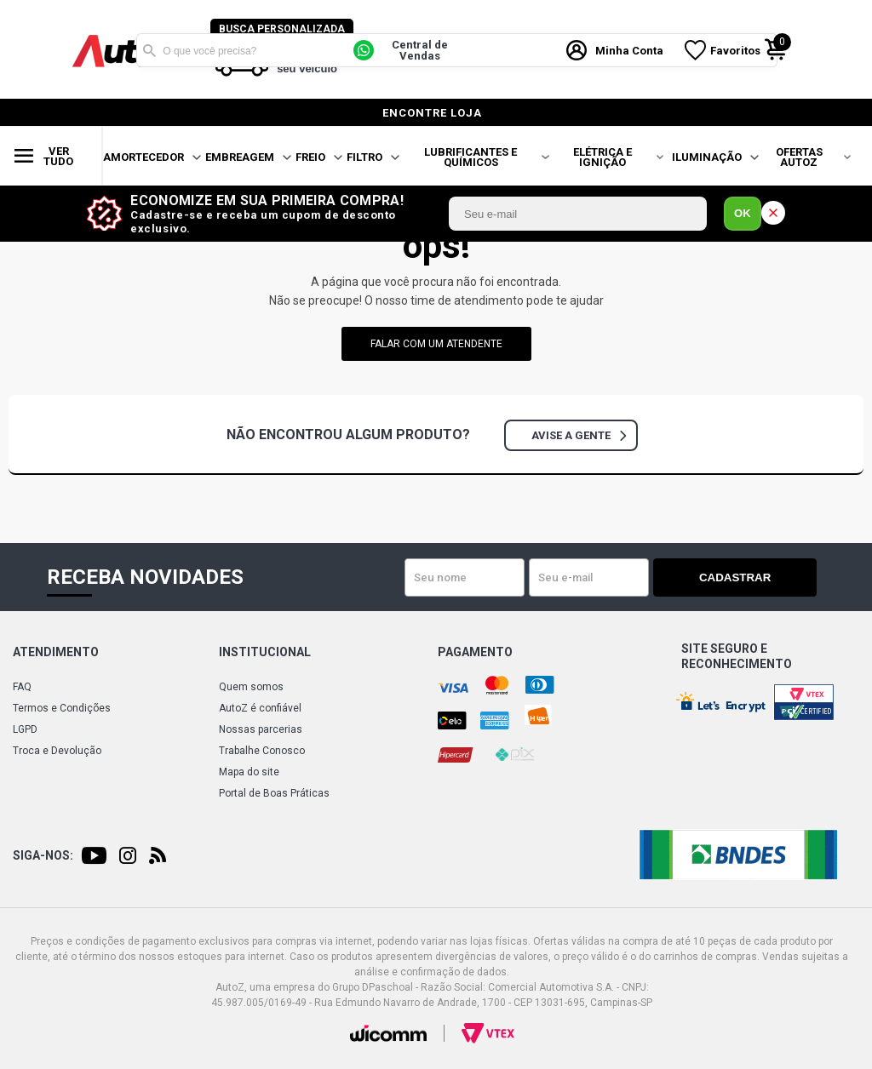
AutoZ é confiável (260, 708)
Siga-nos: (43, 855)
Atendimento (56, 652)
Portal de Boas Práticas (274, 793)
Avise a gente (578, 435)
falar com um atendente (436, 344)
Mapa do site (249, 772)
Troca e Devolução (57, 751)
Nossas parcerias (260, 729)
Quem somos (251, 687)
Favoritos (739, 49)
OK (742, 213)
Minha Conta (633, 49)
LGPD (25, 729)
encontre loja (432, 112)
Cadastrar (757, 577)
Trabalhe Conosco (262, 751)
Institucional (265, 652)
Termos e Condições (62, 708)
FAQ (22, 687)
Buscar (149, 49)
